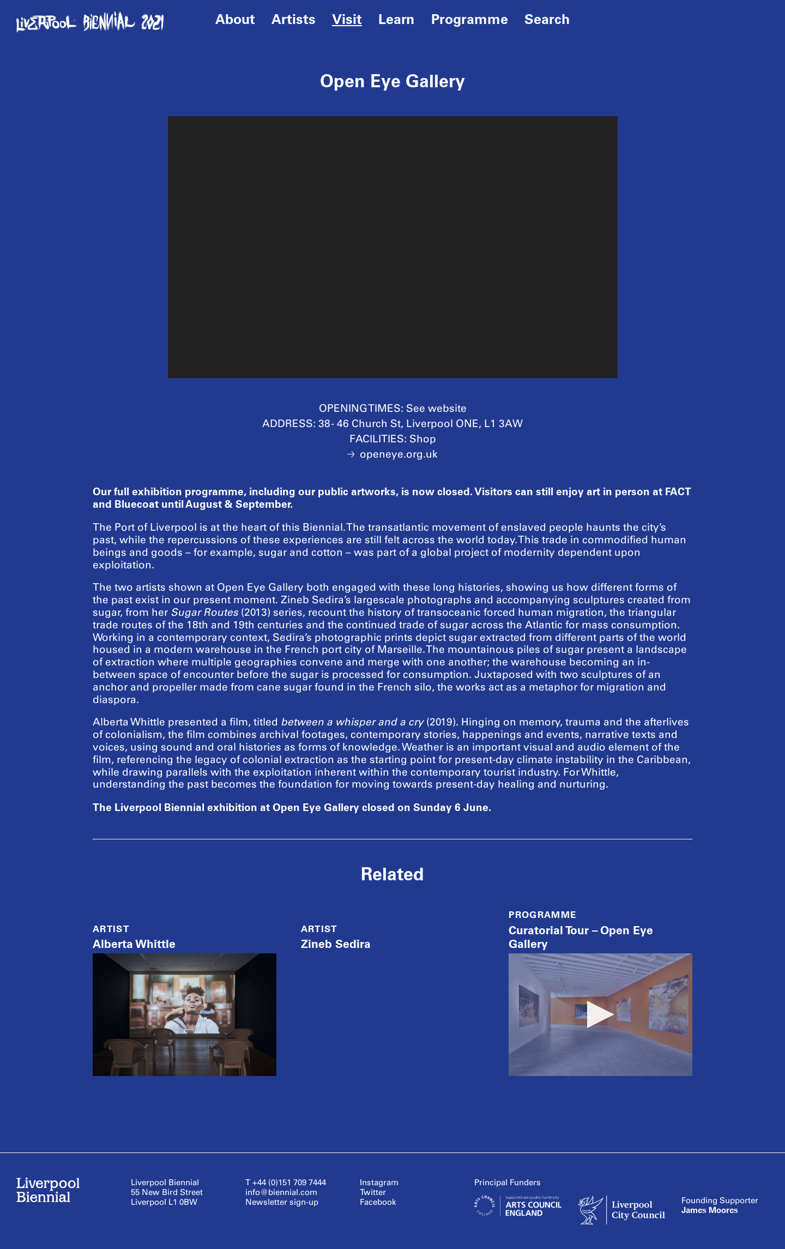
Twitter (373, 1192)
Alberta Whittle (134, 944)
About (235, 19)
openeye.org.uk (392, 454)
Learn (396, 19)
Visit (347, 19)
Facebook (378, 1202)
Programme (469, 19)
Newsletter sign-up (281, 1202)
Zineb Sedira (336, 944)
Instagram (379, 1182)
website (447, 408)
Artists (293, 19)
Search (547, 19)
